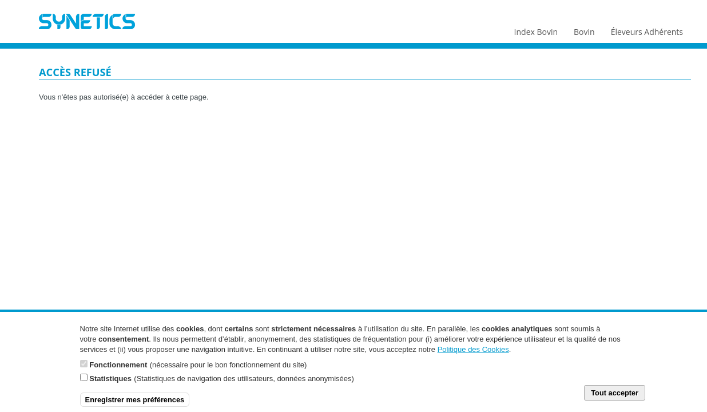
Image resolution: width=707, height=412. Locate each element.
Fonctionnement (118, 370)
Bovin (583, 29)
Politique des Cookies (473, 355)
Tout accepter (614, 398)
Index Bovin (536, 29)
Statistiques (110, 384)
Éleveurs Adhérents (647, 29)
